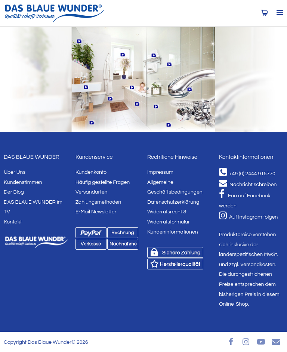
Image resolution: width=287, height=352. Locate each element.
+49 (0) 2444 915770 (247, 173)
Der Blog (14, 192)
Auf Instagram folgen (248, 217)
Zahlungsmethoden (98, 202)
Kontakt (13, 222)
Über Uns (14, 172)
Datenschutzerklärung (173, 202)
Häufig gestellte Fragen (102, 182)
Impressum (160, 172)
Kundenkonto (91, 172)
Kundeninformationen (172, 232)
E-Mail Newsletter (95, 211)
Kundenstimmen (23, 182)
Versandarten (91, 192)
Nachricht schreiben (248, 184)
